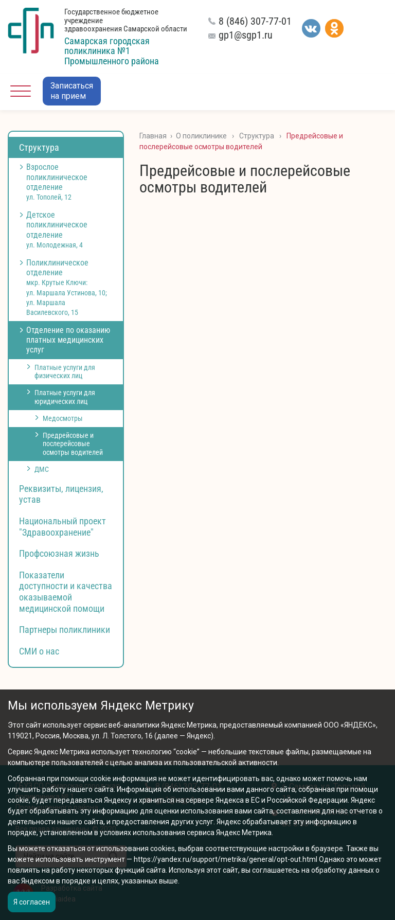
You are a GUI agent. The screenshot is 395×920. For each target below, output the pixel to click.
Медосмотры (63, 418)
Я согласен (31, 902)
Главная (153, 136)
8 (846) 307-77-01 (255, 21)
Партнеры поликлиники (64, 629)
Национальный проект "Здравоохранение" (62, 527)
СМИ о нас (39, 651)
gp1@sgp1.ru (246, 35)
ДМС (41, 469)
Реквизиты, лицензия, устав (61, 494)
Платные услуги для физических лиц (64, 371)
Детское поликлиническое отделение (56, 229)
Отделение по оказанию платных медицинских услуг (68, 340)
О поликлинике (201, 136)
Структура (39, 147)
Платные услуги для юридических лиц (64, 396)
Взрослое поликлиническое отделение (56, 181)
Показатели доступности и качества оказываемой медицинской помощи (65, 592)
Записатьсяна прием (71, 91)
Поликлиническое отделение (66, 287)
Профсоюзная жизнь (59, 553)
